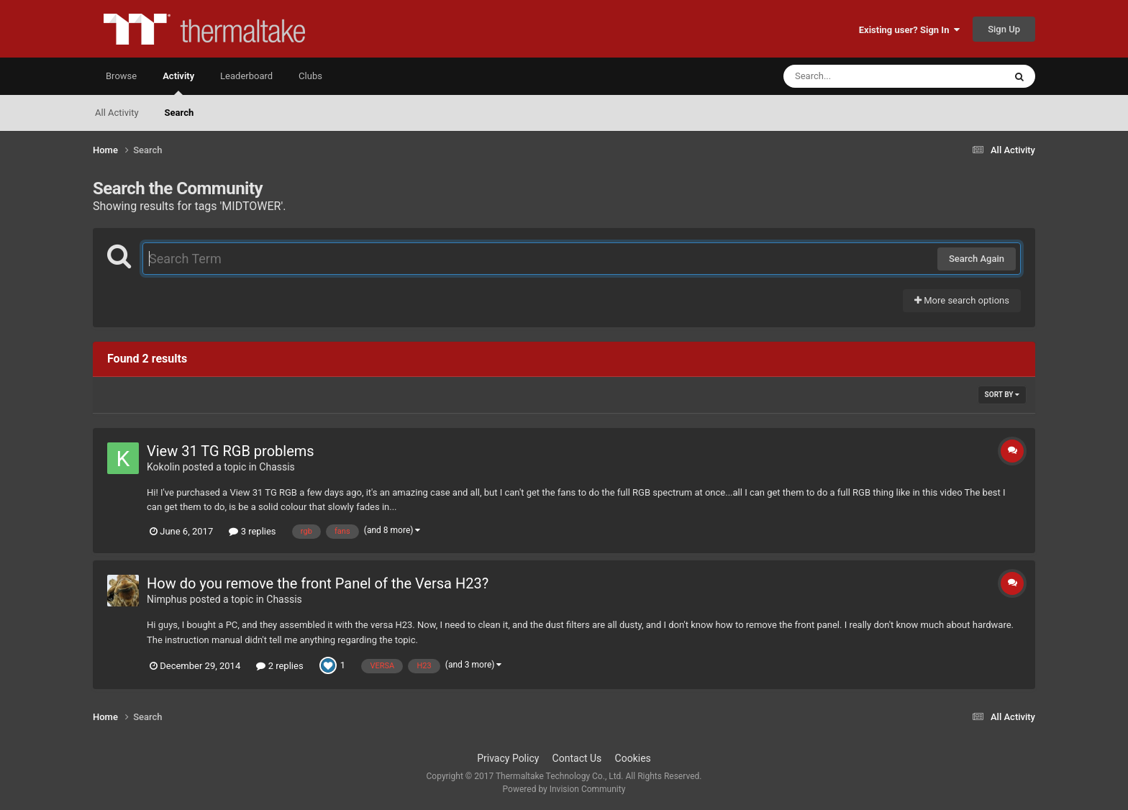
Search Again (976, 258)
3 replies (252, 531)
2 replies (279, 665)
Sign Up (1004, 29)
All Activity (117, 112)
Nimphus (167, 599)
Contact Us (577, 758)
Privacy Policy (508, 758)
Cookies (633, 758)
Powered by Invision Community (564, 789)
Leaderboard (246, 75)
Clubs (310, 75)
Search (179, 112)
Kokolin (163, 467)
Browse (121, 75)
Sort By (1002, 395)
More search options (961, 300)
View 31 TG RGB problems (230, 451)
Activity (178, 82)
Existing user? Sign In (909, 29)
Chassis (277, 467)
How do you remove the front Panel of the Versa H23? (317, 583)
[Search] (857, 76)
